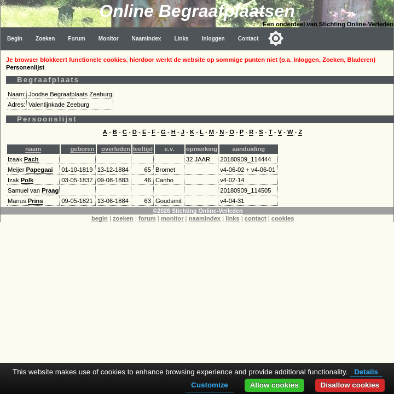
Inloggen (213, 39)
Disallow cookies (350, 385)
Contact (248, 39)
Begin (14, 39)
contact (255, 218)
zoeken (123, 218)
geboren (82, 149)
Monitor (109, 39)
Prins (35, 201)
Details (366, 372)
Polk (27, 180)
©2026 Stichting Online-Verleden (197, 210)
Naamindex (146, 39)
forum (147, 218)
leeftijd (143, 149)
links (232, 218)
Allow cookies (274, 385)
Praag (50, 190)
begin (99, 218)
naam (33, 149)
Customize (209, 385)
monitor (172, 218)
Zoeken (45, 39)
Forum (76, 39)
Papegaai (39, 169)
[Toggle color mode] (276, 38)
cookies (282, 218)
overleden (115, 149)
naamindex (205, 218)
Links (181, 39)
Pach (31, 159)
